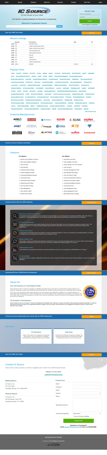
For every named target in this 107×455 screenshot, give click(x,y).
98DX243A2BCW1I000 (34, 85)
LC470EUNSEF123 (30, 97)
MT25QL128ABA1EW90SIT (57, 106)
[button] (34, 11)
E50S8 (39, 76)
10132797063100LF (74, 85)
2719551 (13, 91)
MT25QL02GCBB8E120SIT (65, 109)
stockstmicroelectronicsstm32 (61, 94)
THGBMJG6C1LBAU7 (81, 103)
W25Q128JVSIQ (89, 94)
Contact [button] (73, 2)
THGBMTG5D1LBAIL (78, 94)
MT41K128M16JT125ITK (57, 97)
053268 (45, 76)
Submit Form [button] (78, 426)
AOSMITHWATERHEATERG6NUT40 (67, 91)
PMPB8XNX (75, 79)
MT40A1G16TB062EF (37, 94)
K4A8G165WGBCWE (60, 103)
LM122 (13, 73)
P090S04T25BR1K (16, 88)
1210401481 (22, 85)
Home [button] (6, 2)
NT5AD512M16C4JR (43, 97)
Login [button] (100, 2)
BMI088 (54, 109)
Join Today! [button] (91, 357)
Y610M (27, 94)
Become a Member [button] (91, 274)
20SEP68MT (91, 88)
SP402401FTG (88, 82)
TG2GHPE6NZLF (49, 88)
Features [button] (33, 2)
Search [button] (20, 2)
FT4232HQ (68, 97)
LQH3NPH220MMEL (47, 82)
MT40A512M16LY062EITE (40, 79)
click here (94, 24)
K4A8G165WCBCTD (50, 91)
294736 (19, 91)
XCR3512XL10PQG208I (17, 82)
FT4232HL (69, 106)
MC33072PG (29, 82)
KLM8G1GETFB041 (65, 79)
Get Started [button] (91, 144)
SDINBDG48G (68, 100)
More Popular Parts (90, 112)
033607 (84, 73)
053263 (51, 76)
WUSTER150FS (76, 73)
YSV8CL (13, 106)
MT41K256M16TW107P (75, 76)
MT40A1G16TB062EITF (32, 103)
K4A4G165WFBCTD (57, 100)
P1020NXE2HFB (53, 79)
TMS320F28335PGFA (17, 109)
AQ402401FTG (85, 85)
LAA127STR (14, 85)
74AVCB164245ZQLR (86, 79)
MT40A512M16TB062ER (61, 76)
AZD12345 (28, 79)
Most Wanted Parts (50, 442)
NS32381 (18, 73)
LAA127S (58, 88)
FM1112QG (37, 82)
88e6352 (86, 109)
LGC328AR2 (47, 94)
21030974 (88, 97)
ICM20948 (91, 103)
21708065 (40, 91)
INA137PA (32, 73)
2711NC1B (57, 73)
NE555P (45, 73)
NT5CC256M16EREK (23, 106)
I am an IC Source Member (81, 421)
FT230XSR (85, 106)
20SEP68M (66, 88)
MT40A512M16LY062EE (17, 103)
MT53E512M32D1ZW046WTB (33, 100)
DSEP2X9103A (66, 73)
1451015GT (32, 91)
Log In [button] (89, 21)
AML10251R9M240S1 (76, 82)
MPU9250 (70, 103)
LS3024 (39, 73)
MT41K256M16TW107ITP (23, 76)
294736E (25, 91)
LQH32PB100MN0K (47, 85)
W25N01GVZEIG (78, 100)
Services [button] (60, 2)
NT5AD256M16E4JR (78, 97)
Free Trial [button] (87, 2)
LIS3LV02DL (46, 100)
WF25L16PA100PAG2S (17, 79)
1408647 (84, 88)
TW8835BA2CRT (75, 88)
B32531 (51, 73)
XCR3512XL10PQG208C (62, 82)
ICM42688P (91, 73)
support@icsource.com (53, 377)
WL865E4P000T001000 (17, 94)
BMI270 (33, 106)
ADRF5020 (77, 106)
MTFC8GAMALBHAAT (47, 103)
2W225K (34, 76)
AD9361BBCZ (78, 109)
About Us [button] (47, 2)
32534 (12, 76)
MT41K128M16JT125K (17, 97)
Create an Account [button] (91, 203)
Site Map (59, 442)
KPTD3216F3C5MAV (28, 88)
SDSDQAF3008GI (46, 109)
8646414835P (82, 91)
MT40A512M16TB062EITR (31, 109)
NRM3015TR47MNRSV (60, 85)
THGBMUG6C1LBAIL (42, 106)
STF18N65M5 (39, 88)
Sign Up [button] (91, 318)
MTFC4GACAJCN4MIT (17, 100)
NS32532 (25, 73)
